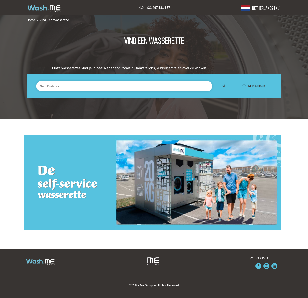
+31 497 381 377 (158, 7)
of (223, 85)
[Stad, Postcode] (124, 86)
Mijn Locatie (253, 86)
